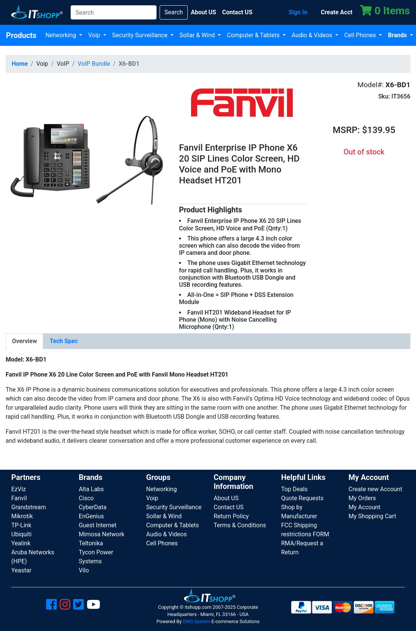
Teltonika (91, 543)
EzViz (18, 489)
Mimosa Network (102, 534)
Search (173, 12)
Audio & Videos (313, 35)
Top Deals (294, 489)
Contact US (229, 507)
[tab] (24, 341)
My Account (364, 507)
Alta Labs (91, 489)
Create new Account (375, 489)
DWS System (196, 621)
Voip (95, 35)
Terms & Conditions (240, 525)
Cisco (86, 498)
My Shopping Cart (372, 516)
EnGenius (91, 516)
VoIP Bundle (94, 63)
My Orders (362, 498)
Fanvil (19, 498)
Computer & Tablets (254, 35)
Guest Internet (98, 525)
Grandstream (28, 507)
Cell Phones (360, 35)
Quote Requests (302, 498)
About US (226, 498)
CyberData (93, 507)
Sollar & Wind (197, 35)
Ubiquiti (21, 534)
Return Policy (231, 516)
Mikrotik (22, 516)
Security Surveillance (140, 35)
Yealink (20, 543)
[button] (87, 159)
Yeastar (21, 570)
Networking (61, 35)
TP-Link (21, 525)
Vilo (84, 570)
